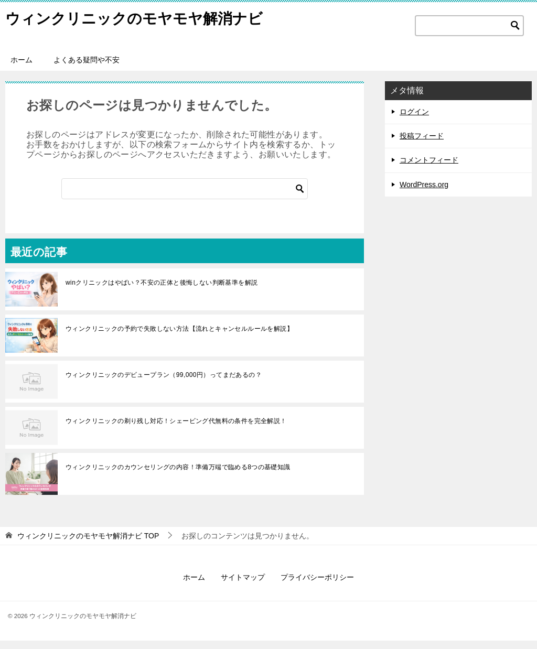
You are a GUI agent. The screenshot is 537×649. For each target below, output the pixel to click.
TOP (88, 544)
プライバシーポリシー (317, 585)
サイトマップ (243, 585)
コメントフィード (429, 168)
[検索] (184, 197)
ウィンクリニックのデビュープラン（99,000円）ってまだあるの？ (164, 383)
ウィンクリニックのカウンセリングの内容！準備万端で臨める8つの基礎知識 (178, 475)
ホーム (21, 68)
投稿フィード (422, 144)
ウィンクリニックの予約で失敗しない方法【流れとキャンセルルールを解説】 (179, 337)
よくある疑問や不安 (86, 68)
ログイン (414, 120)
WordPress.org (424, 193)
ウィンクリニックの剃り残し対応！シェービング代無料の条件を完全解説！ (176, 429)
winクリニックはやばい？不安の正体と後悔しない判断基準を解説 (161, 291)
